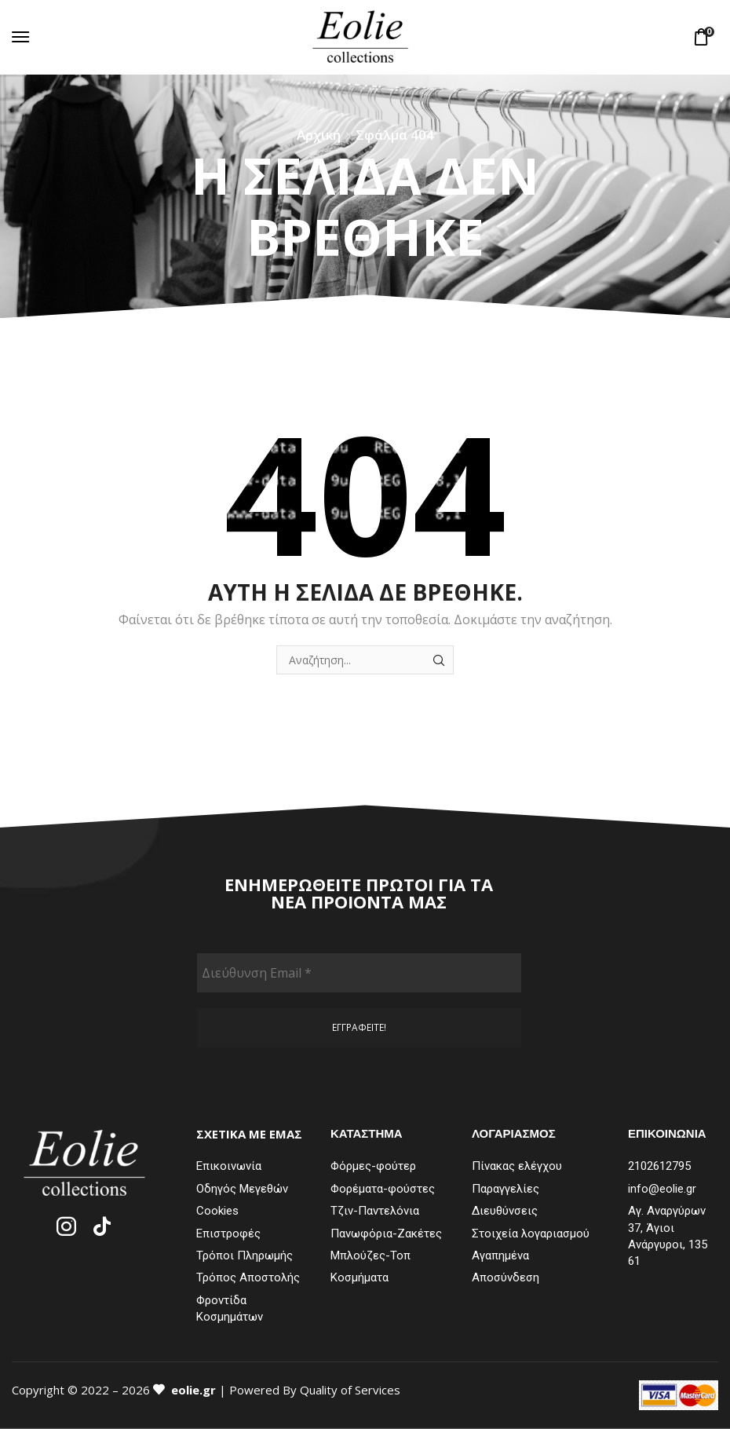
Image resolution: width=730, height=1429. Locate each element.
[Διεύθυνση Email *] (359, 972)
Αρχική (319, 135)
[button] (20, 36)
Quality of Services (350, 1390)
